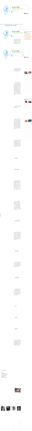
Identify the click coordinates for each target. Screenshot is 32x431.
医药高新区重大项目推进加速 (27, 33)
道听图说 (25, 99)
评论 (2, 370)
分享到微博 (4, 370)
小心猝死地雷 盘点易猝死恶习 (27, 36)
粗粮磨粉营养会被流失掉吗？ (4, 377)
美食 (24, 37)
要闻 (24, 33)
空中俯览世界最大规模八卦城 (4, 373)
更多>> (30, 99)
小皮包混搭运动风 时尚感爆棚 (4, 374)
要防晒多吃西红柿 (3, 376)
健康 (24, 36)
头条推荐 (25, 32)
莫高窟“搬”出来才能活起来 (4, 375)
